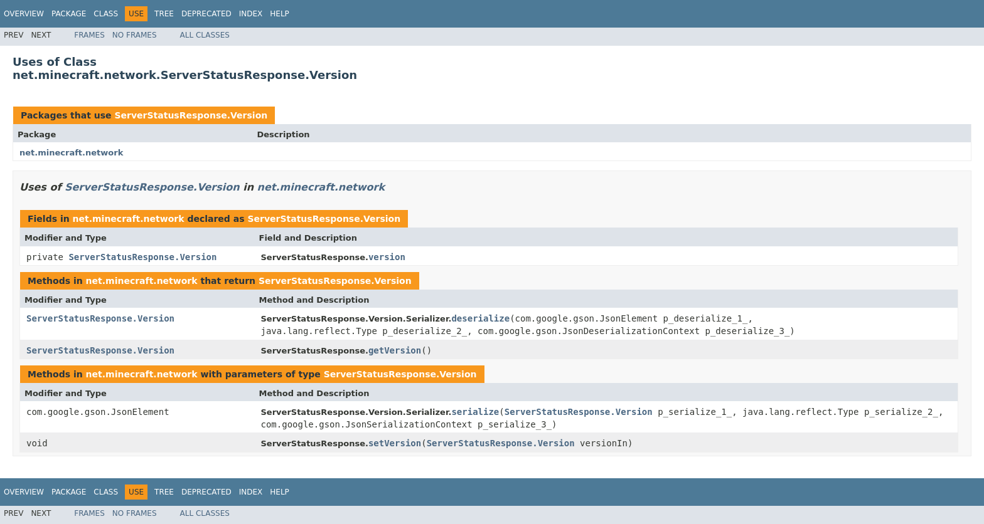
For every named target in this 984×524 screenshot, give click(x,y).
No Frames (134, 35)
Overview (24, 13)
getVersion (394, 350)
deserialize (480, 318)
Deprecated (206, 13)
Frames (89, 35)
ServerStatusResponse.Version (190, 115)
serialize (475, 412)
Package (68, 13)
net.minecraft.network (71, 152)
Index (251, 13)
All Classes (205, 35)
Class (106, 13)
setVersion (394, 443)
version (386, 257)
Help (279, 13)
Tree (164, 13)
